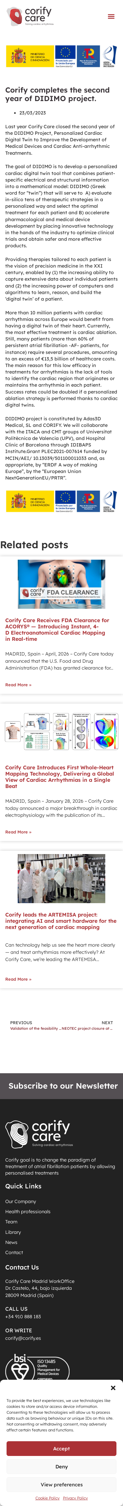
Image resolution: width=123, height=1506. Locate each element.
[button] (113, 1388)
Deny (61, 1466)
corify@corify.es (23, 1338)
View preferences (62, 1484)
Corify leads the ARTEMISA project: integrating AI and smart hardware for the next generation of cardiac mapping (60, 920)
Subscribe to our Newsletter (63, 1086)
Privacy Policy (75, 1498)
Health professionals (28, 1212)
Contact (14, 1252)
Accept (61, 1448)
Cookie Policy (47, 1498)
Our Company (20, 1201)
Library (13, 1232)
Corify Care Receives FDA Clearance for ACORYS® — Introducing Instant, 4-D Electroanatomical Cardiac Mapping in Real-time (57, 629)
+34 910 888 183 (23, 1317)
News (11, 1242)
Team (11, 1222)
